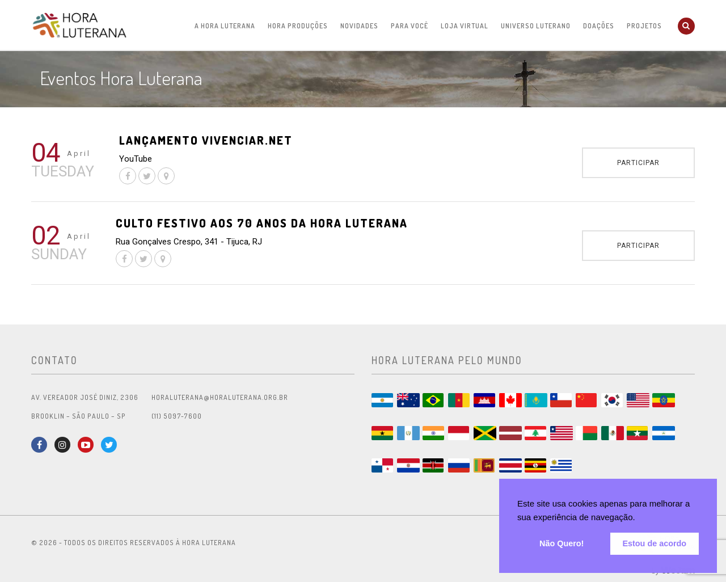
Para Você (409, 26)
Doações (598, 26)
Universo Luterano (536, 26)
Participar (638, 163)
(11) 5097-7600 (176, 416)
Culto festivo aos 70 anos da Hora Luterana (262, 223)
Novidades (359, 26)
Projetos (644, 26)
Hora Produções (298, 26)
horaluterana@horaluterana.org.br (219, 397)
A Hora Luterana (225, 26)
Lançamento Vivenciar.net (206, 140)
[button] (639, 518)
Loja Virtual (464, 26)
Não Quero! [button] (561, 543)
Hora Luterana (79, 25)
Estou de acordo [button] (654, 543)
